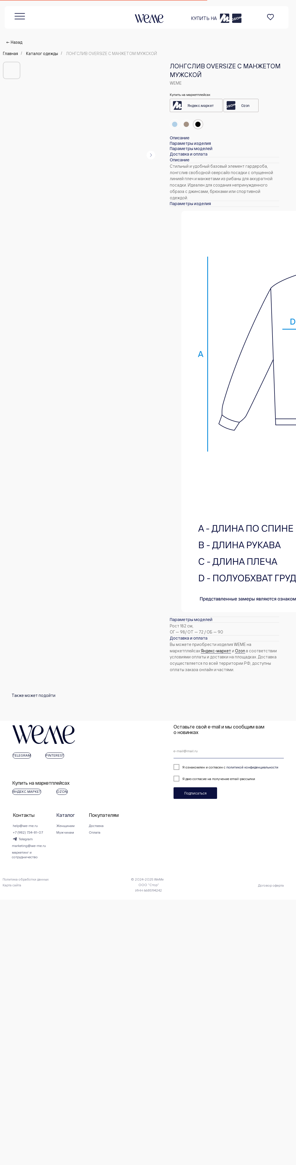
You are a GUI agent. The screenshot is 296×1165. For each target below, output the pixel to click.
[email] (95, 751)
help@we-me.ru (18, 846)
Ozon (245, 105)
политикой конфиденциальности (85, 767)
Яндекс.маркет (200, 105)
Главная (10, 53)
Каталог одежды (42, 53)
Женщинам (82, 846)
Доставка (163, 846)
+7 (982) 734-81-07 (21, 855)
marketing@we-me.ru (23, 872)
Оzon (240, 650)
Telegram (18, 863)
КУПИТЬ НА (142, 12)
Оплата (161, 855)
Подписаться (28, 793)
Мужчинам (81, 855)
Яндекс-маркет (216, 650)
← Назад (14, 42)
